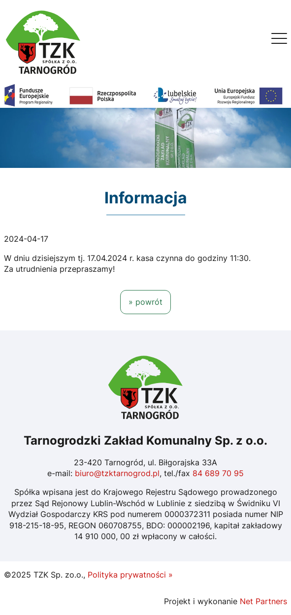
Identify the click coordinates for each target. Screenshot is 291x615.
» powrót (145, 302)
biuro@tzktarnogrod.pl (117, 473)
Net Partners (263, 601)
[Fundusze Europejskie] (145, 95)
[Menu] (279, 41)
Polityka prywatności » (130, 575)
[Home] (43, 41)
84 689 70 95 (218, 473)
